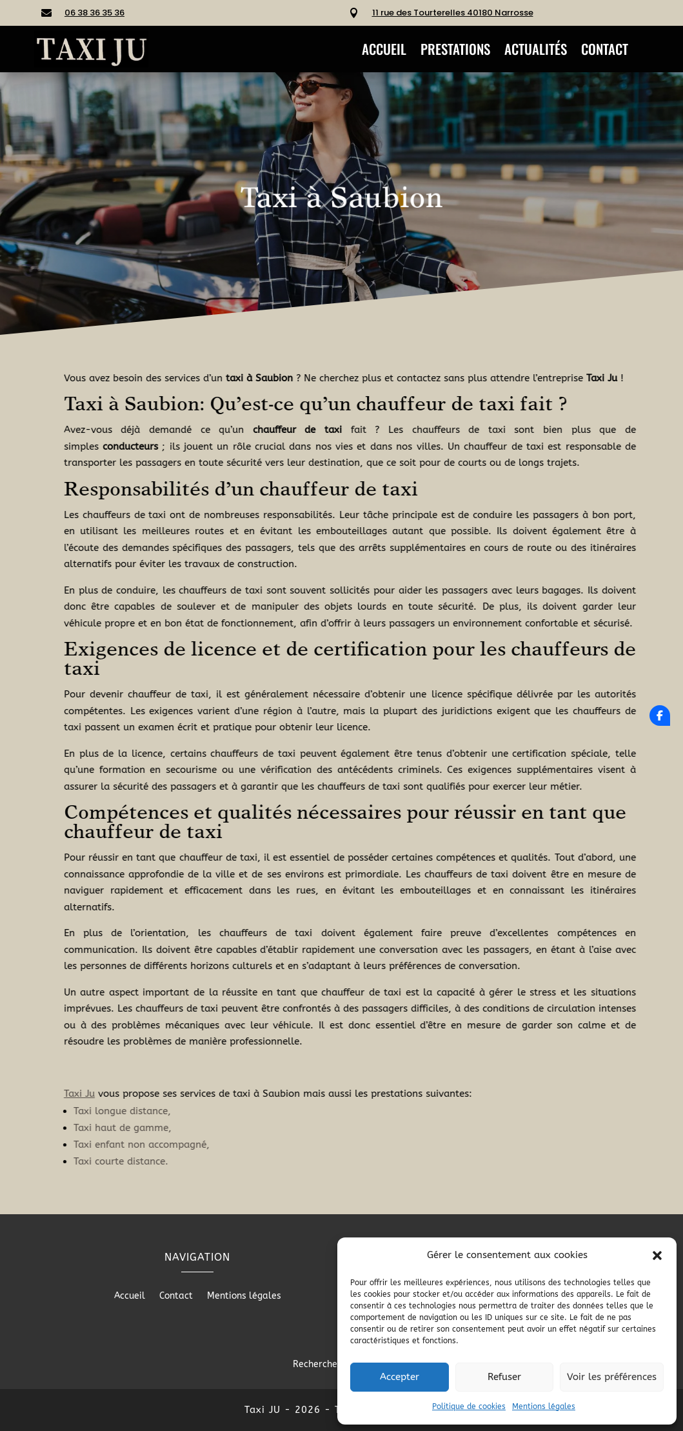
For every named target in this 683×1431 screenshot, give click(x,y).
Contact (604, 52)
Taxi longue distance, (270, 1111)
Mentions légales (543, 1406)
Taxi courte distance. (269, 1161)
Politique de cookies (469, 1406)
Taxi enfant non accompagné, (290, 1144)
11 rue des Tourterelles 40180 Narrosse (452, 12)
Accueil (384, 52)
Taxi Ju (227, 1093)
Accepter (399, 1377)
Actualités (535, 52)
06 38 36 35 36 (94, 12)
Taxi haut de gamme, (271, 1128)
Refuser (504, 1377)
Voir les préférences (612, 1377)
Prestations (455, 52)
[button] (657, 1255)
